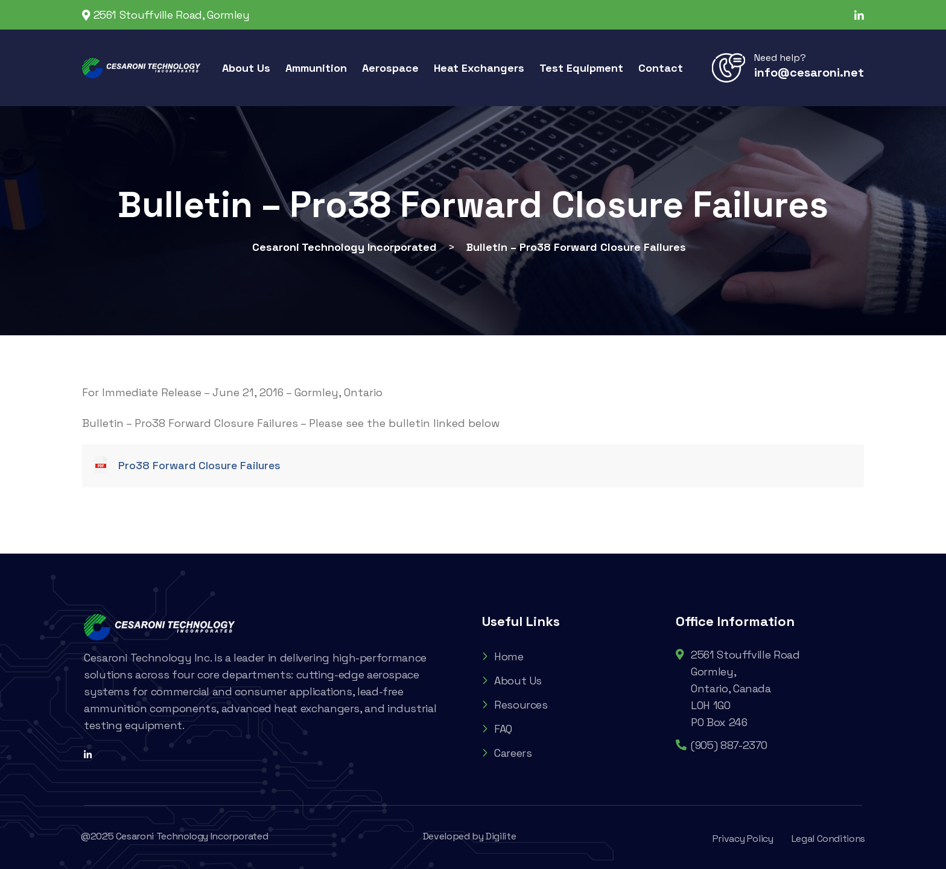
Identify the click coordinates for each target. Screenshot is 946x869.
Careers (507, 753)
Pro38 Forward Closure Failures (199, 465)
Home (503, 656)
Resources (515, 705)
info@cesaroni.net (809, 72)
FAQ (497, 729)
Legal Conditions (828, 838)
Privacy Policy (743, 838)
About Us (512, 680)
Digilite (501, 836)
